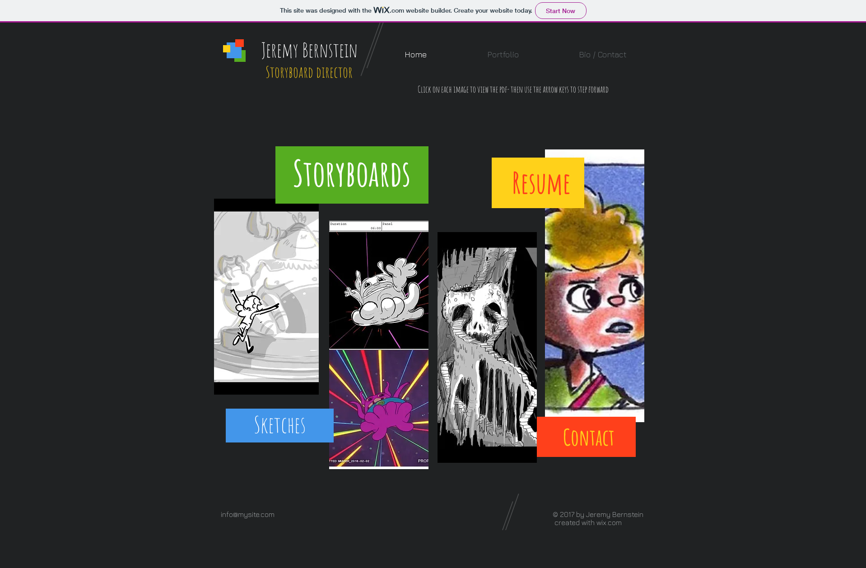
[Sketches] (279, 424)
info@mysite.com (248, 514)
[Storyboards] (352, 173)
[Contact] (589, 437)
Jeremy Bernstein (309, 49)
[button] (503, 54)
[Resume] (541, 183)
